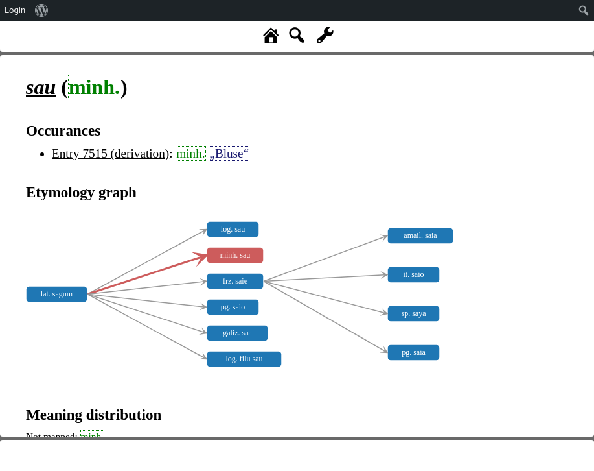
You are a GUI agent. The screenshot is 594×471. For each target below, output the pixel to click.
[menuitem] (41, 10)
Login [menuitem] (15, 10)
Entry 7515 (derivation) (110, 153)
